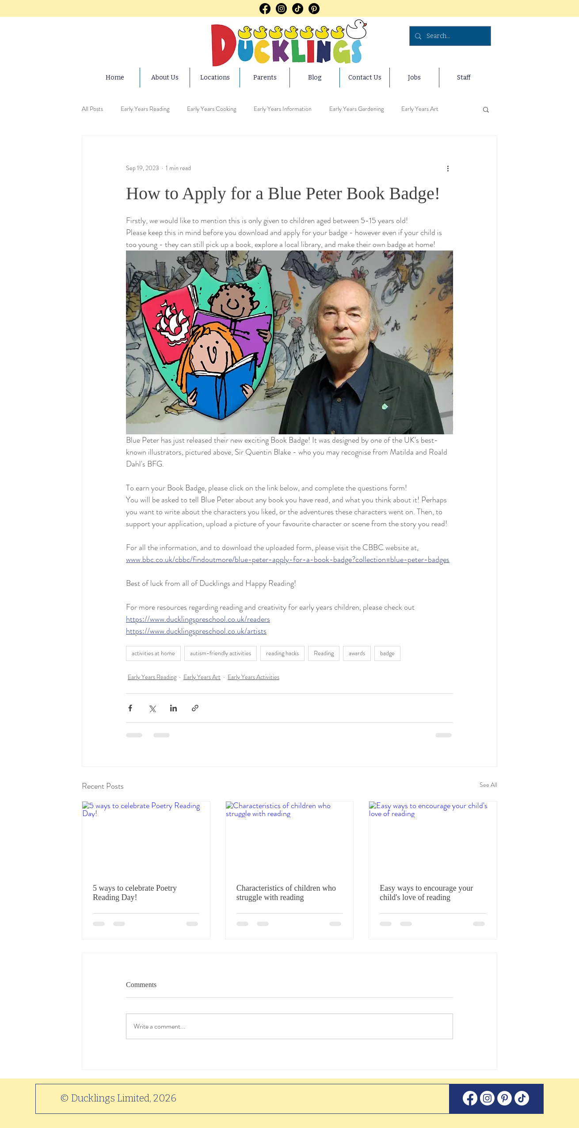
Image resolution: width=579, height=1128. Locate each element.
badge (387, 653)
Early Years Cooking (211, 109)
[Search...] (449, 36)
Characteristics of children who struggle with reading (286, 893)
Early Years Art (419, 109)
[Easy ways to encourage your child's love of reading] (433, 837)
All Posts (92, 109)
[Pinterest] (314, 8)
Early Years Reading (145, 109)
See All (488, 784)
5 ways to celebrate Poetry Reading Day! (135, 893)
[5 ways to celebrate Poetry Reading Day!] (146, 837)
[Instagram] (281, 8)
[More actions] (447, 168)
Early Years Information (283, 109)
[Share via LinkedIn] (173, 708)
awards (357, 653)
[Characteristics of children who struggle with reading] (290, 837)
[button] (486, 109)
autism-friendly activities (220, 653)
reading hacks (282, 653)
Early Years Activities (253, 676)
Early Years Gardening (356, 109)
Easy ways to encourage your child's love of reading (426, 893)
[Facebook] (264, 8)
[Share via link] (195, 708)
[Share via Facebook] (130, 708)
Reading (324, 653)
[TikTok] (297, 8)
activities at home (153, 653)
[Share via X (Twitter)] (152, 708)
